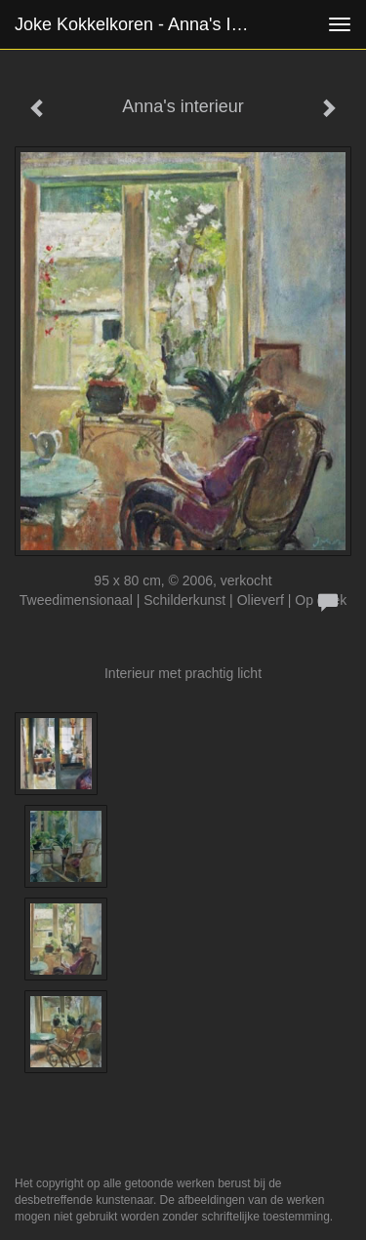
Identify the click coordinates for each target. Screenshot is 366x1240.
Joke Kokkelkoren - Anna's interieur (140, 24)
